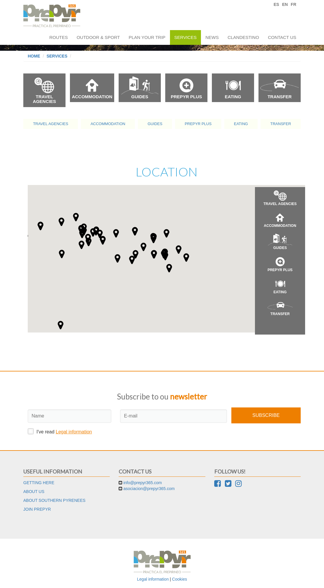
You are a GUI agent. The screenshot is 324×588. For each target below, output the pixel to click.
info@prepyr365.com (142, 482)
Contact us (282, 37)
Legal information (74, 431)
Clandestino (243, 37)
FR (293, 4)
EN (285, 4)
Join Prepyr (37, 509)
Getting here (38, 482)
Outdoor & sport (98, 37)
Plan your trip (147, 37)
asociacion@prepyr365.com (149, 488)
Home (34, 56)
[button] (135, 254)
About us (33, 491)
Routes (58, 37)
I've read (60, 431)
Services (185, 37)
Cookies (179, 579)
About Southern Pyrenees (54, 500)
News (212, 37)
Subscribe (265, 415)
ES (276, 4)
